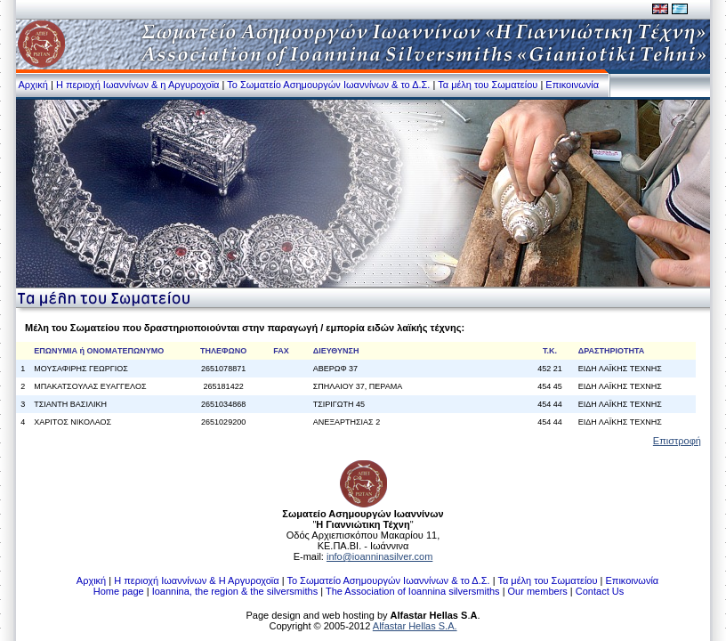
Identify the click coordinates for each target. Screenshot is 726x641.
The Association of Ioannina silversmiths (413, 591)
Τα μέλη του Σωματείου (487, 84)
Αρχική (32, 84)
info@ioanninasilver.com (379, 556)
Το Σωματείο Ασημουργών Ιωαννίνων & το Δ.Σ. (328, 84)
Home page (118, 591)
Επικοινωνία (572, 84)
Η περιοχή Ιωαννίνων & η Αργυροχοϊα (138, 84)
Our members (538, 591)
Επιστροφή (677, 440)
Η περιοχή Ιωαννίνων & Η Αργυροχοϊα (196, 580)
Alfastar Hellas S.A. (415, 626)
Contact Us (600, 591)
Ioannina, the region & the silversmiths (235, 591)
